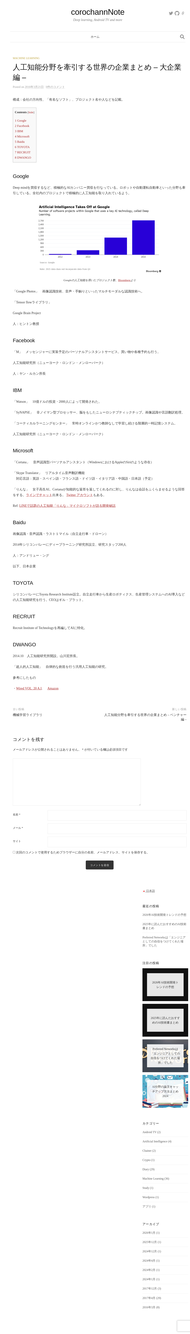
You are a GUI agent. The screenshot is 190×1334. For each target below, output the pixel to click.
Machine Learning (26, 58)
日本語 (148, 891)
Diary (145, 1169)
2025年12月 (149, 1242)
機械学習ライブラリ (27, 715)
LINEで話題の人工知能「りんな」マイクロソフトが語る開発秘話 (67, 506)
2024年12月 (149, 1251)
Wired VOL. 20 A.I (29, 688)
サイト (17, 841)
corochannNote (98, 11)
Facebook (22, 126)
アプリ (146, 1206)
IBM (19, 131)
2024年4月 (148, 1261)
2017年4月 (148, 1298)
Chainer (147, 1151)
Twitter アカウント (79, 495)
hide (31, 112)
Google (20, 120)
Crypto (146, 1160)
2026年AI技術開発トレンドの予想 (164, 915)
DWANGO (23, 157)
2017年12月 (149, 1288)
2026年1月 (148, 1233)
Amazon (53, 688)
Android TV (149, 1132)
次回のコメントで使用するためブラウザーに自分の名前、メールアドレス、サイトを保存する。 (83, 852)
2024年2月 (148, 1270)
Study (145, 1188)
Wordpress (148, 1197)
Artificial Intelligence (154, 1141)
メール (18, 828)
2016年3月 (148, 1307)
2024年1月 (148, 1279)
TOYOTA (22, 147)
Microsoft (22, 136)
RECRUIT (23, 152)
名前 (16, 814)
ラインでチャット (39, 495)
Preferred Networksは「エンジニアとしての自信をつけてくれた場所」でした (164, 941)
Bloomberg (124, 280)
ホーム (95, 36)
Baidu (20, 141)
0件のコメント (55, 86)
